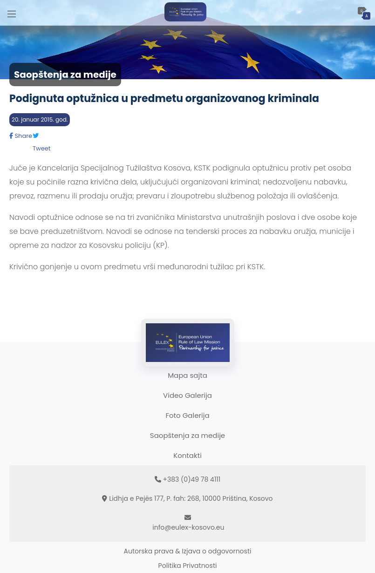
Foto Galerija (187, 415)
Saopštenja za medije (187, 435)
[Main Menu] (12, 12)
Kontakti (187, 455)
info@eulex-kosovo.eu (188, 527)
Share (20, 135)
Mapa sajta (187, 375)
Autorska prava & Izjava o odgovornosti (188, 551)
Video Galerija (187, 395)
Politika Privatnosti (187, 565)
